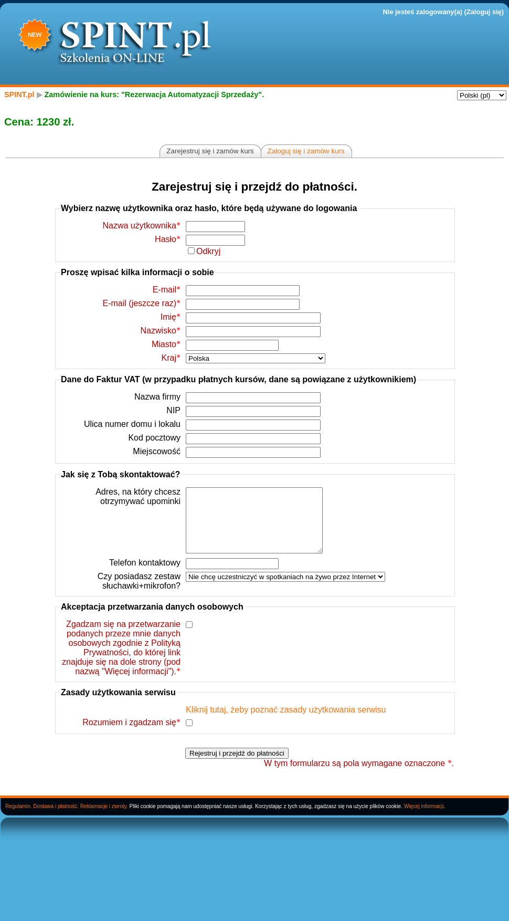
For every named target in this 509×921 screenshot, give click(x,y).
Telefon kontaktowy (145, 575)
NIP (173, 410)
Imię (171, 316)
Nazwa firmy (157, 396)
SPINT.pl (19, 94)
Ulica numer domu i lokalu (132, 424)
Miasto (166, 344)
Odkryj (208, 251)
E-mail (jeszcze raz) (142, 303)
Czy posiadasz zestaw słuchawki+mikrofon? (139, 593)
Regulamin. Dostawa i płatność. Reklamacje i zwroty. (66, 819)
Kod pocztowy (154, 437)
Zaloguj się (484, 12)
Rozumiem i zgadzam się (131, 734)
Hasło (168, 239)
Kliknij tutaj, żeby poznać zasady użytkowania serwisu (286, 722)
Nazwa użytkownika (142, 225)
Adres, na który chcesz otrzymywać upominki (138, 496)
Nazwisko (161, 330)
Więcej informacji (424, 819)
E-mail (167, 289)
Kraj (171, 357)
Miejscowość (157, 451)
